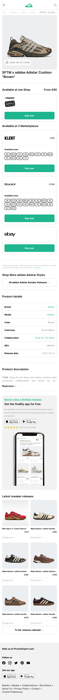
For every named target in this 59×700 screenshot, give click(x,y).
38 (19, 200)
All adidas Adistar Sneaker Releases (29, 282)
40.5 (13, 154)
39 (31, 200)
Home (5, 12)
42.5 (32, 154)
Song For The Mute (45, 337)
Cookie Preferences (12, 692)
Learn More (37, 267)
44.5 (50, 154)
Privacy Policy (21, 688)
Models (15, 685)
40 (7, 154)
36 (7, 200)
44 (44, 154)
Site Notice (45, 685)
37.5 (13, 200)
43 (38, 154)
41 (19, 154)
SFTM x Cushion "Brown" (48, 12)
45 (7, 158)
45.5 (13, 158)
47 (25, 158)
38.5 (26, 200)
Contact (36, 688)
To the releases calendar (29, 630)
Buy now (29, 115)
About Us (7, 688)
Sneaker (14, 12)
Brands (5, 685)
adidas (24, 12)
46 (19, 158)
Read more (9, 386)
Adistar (33, 12)
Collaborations (29, 685)
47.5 (13, 208)
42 (25, 154)
